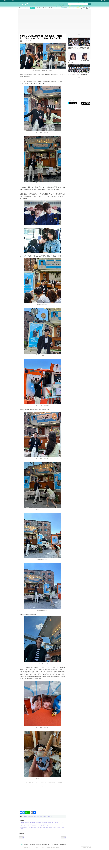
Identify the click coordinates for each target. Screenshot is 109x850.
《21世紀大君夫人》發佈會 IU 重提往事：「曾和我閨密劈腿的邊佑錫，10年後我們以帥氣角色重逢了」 (78, 49)
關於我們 (38, 847)
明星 (21, 40)
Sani (36, 40)
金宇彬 (25, 816)
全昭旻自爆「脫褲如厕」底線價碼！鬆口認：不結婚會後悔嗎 (78, 61)
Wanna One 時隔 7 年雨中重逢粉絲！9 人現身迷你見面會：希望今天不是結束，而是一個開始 (78, 73)
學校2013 (49, 816)
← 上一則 (21, 837)
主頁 (19, 844)
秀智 (35, 816)
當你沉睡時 (39, 816)
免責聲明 (43, 847)
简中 (105, 0)
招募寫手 (58, 847)
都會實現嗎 (30, 816)
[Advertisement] (42, 797)
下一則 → (64, 837)
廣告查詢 (53, 847)
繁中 (102, 0)
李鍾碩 (44, 816)
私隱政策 (48, 847)
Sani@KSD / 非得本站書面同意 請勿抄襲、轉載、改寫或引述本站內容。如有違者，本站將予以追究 (41, 782)
